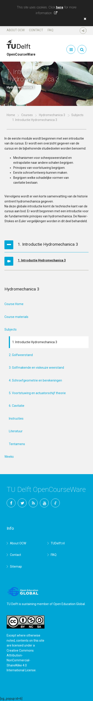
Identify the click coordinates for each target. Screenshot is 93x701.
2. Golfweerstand (21, 355)
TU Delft (55, 502)
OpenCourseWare (21, 52)
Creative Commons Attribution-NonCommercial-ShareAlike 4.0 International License (21, 660)
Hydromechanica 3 (52, 115)
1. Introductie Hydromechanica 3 (42, 260)
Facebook (11, 502)
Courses (27, 115)
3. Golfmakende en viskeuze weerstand (36, 367)
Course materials (16, 317)
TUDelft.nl (58, 543)
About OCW (16, 30)
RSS (33, 502)
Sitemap (16, 566)
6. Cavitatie (16, 405)
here (59, 7)
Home (11, 115)
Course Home (13, 304)
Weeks (9, 456)
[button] (83, 19)
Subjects (10, 329)
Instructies (16, 418)
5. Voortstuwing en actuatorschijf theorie (37, 393)
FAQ (50, 30)
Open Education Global (69, 604)
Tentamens (17, 444)
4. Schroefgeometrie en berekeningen (35, 380)
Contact (36, 30)
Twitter (22, 502)
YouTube (44, 502)
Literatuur (16, 431)
